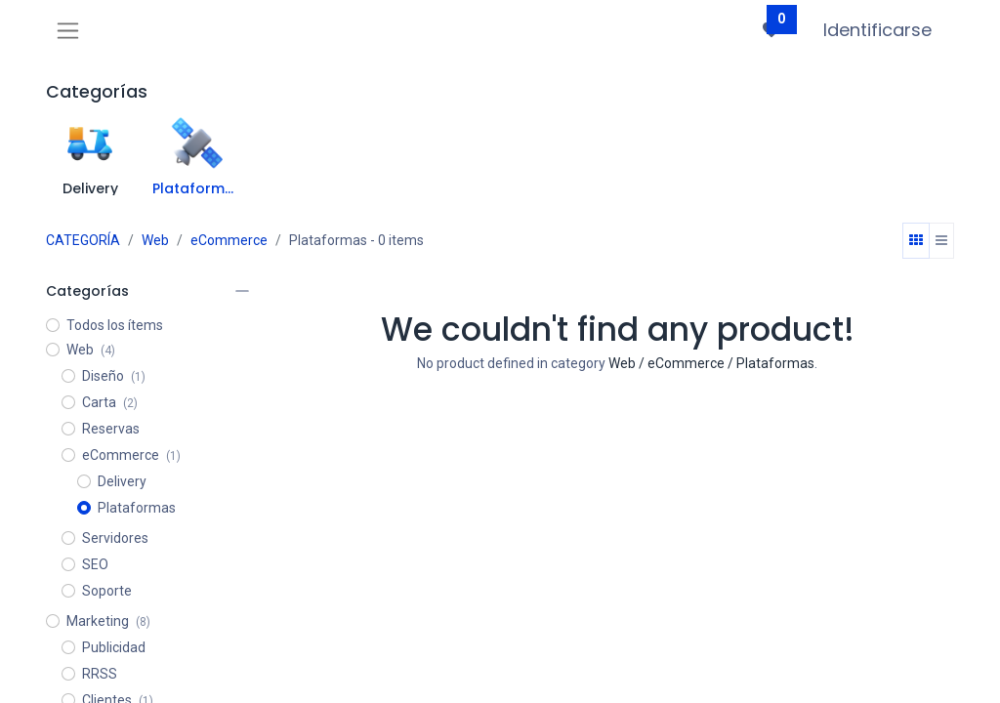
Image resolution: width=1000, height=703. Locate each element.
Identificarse (877, 30)
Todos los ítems (114, 325)
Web (155, 240)
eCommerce (229, 240)
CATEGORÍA (83, 240)
